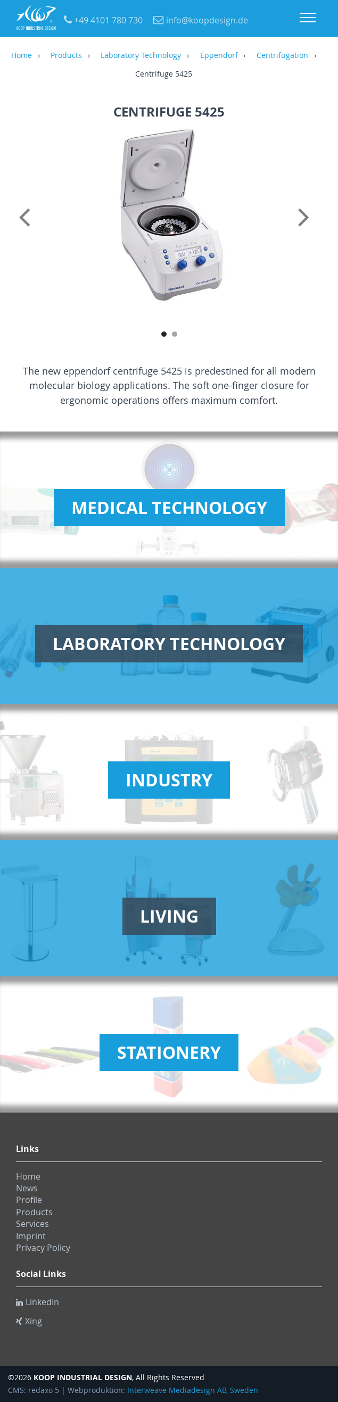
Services (32, 1224)
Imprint (31, 1236)
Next (311, 228)
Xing (29, 1321)
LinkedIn (37, 1302)
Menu (307, 17)
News (27, 1188)
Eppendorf (219, 56)
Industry (169, 780)
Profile (29, 1200)
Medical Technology (169, 507)
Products (66, 56)
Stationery (169, 1052)
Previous (26, 228)
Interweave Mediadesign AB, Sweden (192, 1390)
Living (169, 916)
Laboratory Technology (141, 56)
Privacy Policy (43, 1248)
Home (21, 56)
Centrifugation (282, 56)
